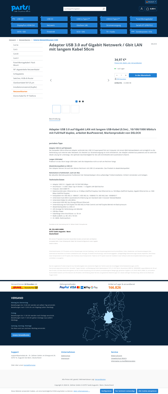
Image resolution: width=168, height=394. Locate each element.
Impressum (65, 358)
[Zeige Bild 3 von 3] (83, 101)
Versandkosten (100, 379)
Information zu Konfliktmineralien (123, 361)
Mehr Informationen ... (82, 391)
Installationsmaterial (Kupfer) (25, 87)
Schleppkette (18, 74)
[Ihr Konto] (141, 9)
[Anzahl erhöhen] (126, 75)
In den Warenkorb (143, 75)
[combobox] (82, 9)
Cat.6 (15, 49)
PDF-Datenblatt (120, 79)
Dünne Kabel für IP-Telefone (24, 96)
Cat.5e (15, 45)
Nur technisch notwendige (125, 391)
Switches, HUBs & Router (23, 78)
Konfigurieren (106, 391)
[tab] (54, 119)
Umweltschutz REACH (119, 358)
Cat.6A (15, 54)
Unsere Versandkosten (21, 335)
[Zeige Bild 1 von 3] (76, 101)
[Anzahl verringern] (117, 75)
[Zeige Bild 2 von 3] (80, 101)
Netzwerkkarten (20, 91)
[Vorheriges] (50, 80)
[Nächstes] (108, 80)
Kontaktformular (29, 365)
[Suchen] (103, 9)
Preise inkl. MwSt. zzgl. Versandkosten (128, 63)
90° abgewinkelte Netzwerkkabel (26, 69)
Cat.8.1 (16, 58)
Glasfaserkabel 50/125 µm (23, 83)
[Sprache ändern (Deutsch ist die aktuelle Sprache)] (151, 2)
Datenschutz (65, 356)
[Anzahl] (121, 75)
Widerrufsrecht (116, 356)
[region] (79, 85)
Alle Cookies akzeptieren (147, 391)
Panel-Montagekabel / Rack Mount (24, 63)
